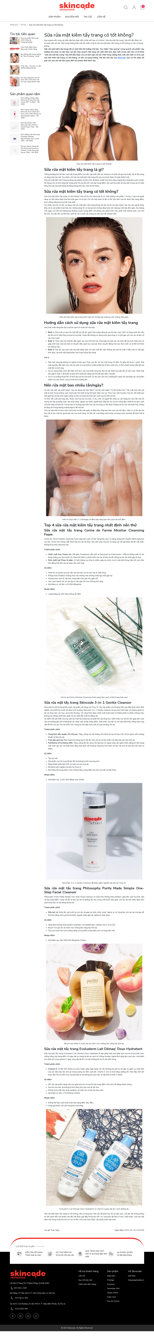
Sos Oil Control (113, 1301)
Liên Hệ (81, 1276)
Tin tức (23, 25)
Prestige (110, 1280)
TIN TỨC (88, 16)
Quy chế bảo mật (85, 1280)
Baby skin (111, 1276)
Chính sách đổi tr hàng (87, 1284)
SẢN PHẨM (54, 16)
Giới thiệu (131, 1276)
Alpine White (112, 1292)
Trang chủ (14, 25)
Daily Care (111, 1297)
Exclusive (111, 1284)
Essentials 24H (113, 1288)
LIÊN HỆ (101, 16)
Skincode (122, 57)
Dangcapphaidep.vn (136, 1280)
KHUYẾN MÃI (72, 16)
